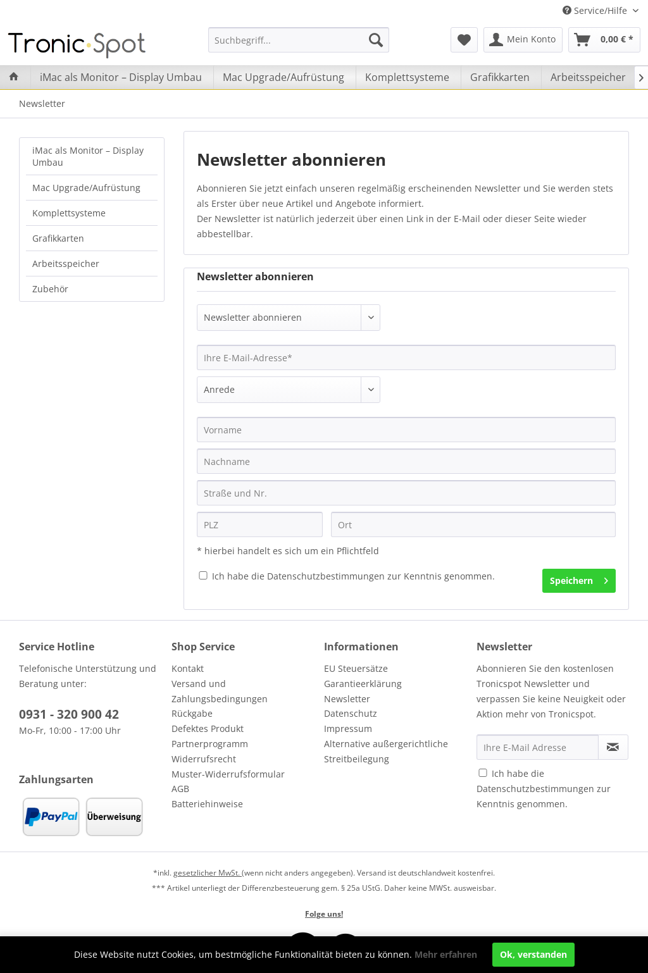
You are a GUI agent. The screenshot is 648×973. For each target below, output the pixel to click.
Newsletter (347, 699)
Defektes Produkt (207, 728)
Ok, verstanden (533, 954)
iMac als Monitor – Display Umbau (88, 156)
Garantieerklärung (363, 684)
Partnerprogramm (209, 744)
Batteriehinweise (207, 804)
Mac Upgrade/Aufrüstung (86, 188)
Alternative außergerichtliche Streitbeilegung (386, 751)
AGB (180, 789)
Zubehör (50, 289)
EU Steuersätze (356, 668)
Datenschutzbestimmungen (326, 576)
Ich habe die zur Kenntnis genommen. (353, 576)
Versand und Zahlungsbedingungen (219, 691)
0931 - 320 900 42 (69, 714)
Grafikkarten (58, 238)
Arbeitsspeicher (65, 263)
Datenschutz (350, 713)
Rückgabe (192, 713)
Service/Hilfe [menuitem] (596, 10)
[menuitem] (299, 40)
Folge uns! (324, 913)
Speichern (579, 578)
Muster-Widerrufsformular (228, 774)
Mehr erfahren (445, 954)
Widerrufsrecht (203, 759)
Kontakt (187, 668)
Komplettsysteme (69, 213)
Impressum (348, 728)
